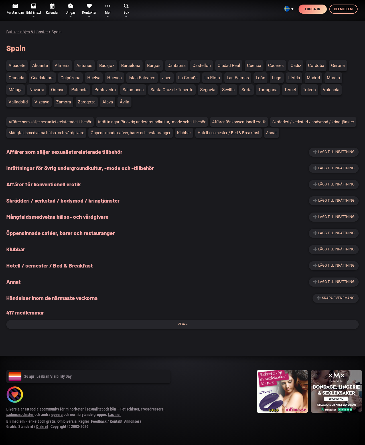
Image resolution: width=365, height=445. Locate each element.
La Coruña (188, 77)
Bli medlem (343, 9)
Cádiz (296, 65)
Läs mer (114, 414)
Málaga (16, 89)
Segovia (207, 89)
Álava (107, 102)
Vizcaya (42, 102)
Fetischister (129, 409)
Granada (16, 77)
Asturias (84, 65)
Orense (57, 89)
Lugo (276, 77)
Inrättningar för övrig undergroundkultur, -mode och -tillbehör (152, 122)
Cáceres (276, 65)
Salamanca (133, 89)
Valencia (331, 89)
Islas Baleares (142, 77)
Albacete (17, 65)
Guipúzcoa (70, 77)
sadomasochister (20, 414)
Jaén (166, 77)
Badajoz (106, 65)
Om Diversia (67, 421)
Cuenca (254, 65)
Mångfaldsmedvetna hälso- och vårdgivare (46, 132)
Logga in (312, 9)
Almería (62, 65)
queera (57, 414)
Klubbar (184, 132)
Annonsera (132, 421)
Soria (247, 89)
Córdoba (316, 65)
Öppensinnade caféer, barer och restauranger (131, 132)
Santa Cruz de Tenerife (172, 89)
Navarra (36, 89)
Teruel (290, 89)
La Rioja (212, 77)
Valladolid (18, 102)
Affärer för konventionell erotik (239, 122)
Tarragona (267, 89)
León (260, 77)
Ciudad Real (229, 65)
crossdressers (152, 409)
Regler (83, 421)
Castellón (201, 65)
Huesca (114, 77)
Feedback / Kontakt (106, 421)
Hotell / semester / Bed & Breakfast (228, 132)
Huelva (93, 77)
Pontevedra (105, 89)
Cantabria (176, 65)
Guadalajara (42, 77)
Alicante (40, 65)
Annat (271, 132)
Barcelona (130, 65)
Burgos (154, 65)
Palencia (79, 89)
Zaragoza (87, 102)
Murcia (333, 77)
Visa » (183, 324)
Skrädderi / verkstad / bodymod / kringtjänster (313, 122)
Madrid (313, 77)
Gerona (338, 65)
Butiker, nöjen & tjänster (27, 32)
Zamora (63, 102)
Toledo (309, 89)
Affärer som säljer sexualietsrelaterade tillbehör (50, 122)
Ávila (124, 102)
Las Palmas (238, 77)
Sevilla (228, 89)
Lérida (294, 77)
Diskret (42, 426)
